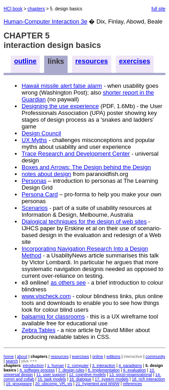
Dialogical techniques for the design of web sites (84, 221)
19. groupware (19, 383)
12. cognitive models (87, 374)
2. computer (78, 365)
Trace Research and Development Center (76, 153)
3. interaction (103, 365)
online (97, 356)
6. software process (37, 370)
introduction (33, 365)
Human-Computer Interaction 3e (45, 21)
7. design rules (71, 370)
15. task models (51, 379)
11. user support (50, 374)
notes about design (46, 174)
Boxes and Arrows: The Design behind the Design (86, 167)
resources (91, 61)
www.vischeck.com (46, 296)
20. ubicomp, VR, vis (54, 383)
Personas (34, 180)
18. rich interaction (148, 379)
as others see (68, 282)
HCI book (13, 8)
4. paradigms (130, 365)
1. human (55, 365)
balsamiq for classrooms (53, 316)
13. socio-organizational (130, 374)
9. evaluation (134, 370)
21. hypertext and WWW (98, 383)
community (155, 356)
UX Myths (34, 140)
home (9, 356)
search (12, 361)
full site (158, 8)
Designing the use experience (60, 106)
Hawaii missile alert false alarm (62, 85)
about (22, 356)
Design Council (41, 133)
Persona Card (40, 194)
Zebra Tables (38, 330)
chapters (36, 8)
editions (113, 356)
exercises (134, 61)
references (132, 383)
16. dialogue (80, 379)
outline (25, 61)
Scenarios (35, 208)
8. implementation (104, 370)
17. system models (111, 379)
